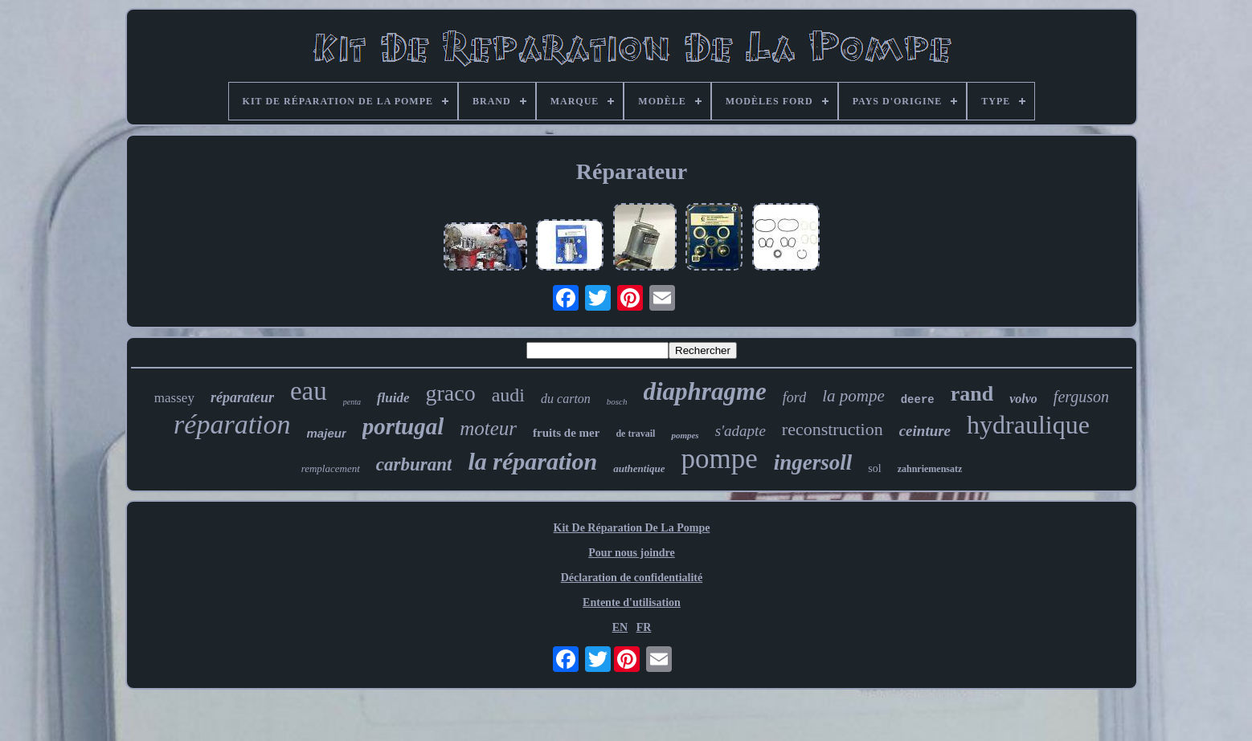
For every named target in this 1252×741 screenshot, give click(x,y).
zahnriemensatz (930, 468)
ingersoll (813, 462)
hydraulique (1028, 424)
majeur (326, 433)
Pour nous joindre (631, 553)
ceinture (925, 430)
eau (308, 391)
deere (918, 399)
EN (620, 627)
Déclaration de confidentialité (632, 578)
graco (451, 393)
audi (508, 395)
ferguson (1081, 396)
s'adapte (740, 430)
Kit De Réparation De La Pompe (632, 528)
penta (352, 401)
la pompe (853, 395)
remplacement (330, 468)
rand (972, 393)
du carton (566, 398)
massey (174, 397)
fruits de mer (566, 432)
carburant (414, 464)
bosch (617, 401)
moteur (488, 428)
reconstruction (832, 429)
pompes (684, 435)
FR (644, 627)
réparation (232, 424)
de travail (635, 433)
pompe (719, 458)
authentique (639, 468)
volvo (1023, 398)
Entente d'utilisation (632, 602)
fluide (393, 397)
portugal (403, 426)
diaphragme (705, 391)
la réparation (532, 461)
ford (794, 397)
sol (874, 468)
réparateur (242, 397)
